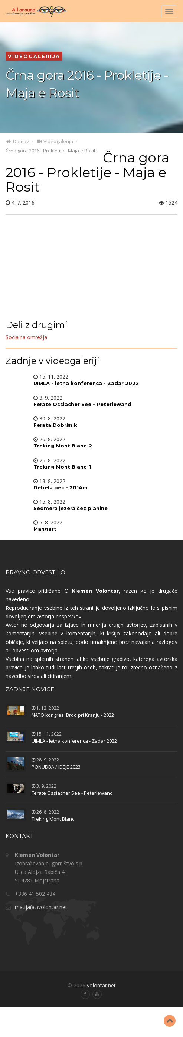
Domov (17, 141)
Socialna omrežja (26, 337)
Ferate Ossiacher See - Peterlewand (72, 793)
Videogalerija (54, 141)
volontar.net (101, 985)
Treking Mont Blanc (53, 818)
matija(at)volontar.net (41, 907)
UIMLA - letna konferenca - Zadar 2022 (74, 740)
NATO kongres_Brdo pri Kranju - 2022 (73, 715)
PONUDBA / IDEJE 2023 (56, 766)
